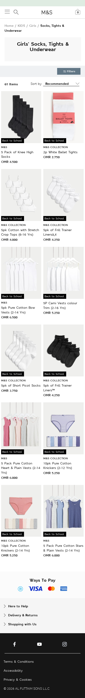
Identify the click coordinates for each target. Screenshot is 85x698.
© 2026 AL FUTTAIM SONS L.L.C (27, 689)
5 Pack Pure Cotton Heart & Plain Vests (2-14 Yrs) (20, 468)
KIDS (21, 25)
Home (9, 25)
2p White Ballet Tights (60, 152)
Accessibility (13, 671)
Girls (32, 25)
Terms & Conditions (19, 662)
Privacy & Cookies (18, 680)
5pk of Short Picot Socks (21, 385)
